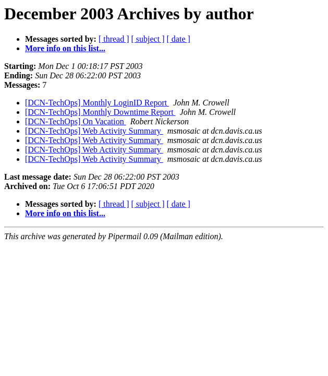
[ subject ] (148, 38)
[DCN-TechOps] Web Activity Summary (94, 130)
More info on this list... (65, 48)
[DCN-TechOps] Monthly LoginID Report (97, 102)
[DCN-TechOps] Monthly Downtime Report (100, 112)
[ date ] (178, 38)
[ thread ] (114, 38)
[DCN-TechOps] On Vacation (75, 121)
